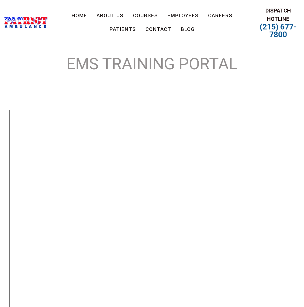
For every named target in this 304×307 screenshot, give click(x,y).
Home (79, 15)
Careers (220, 15)
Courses (145, 15)
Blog (188, 29)
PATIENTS (123, 29)
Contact (158, 29)
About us (110, 15)
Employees (183, 15)
